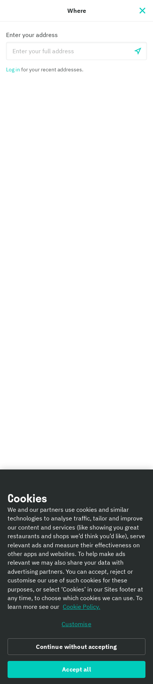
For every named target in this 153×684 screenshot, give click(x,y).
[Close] (142, 10)
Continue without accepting (76, 646)
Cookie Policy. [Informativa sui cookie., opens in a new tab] (81, 606)
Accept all (76, 669)
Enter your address (32, 35)
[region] (76, 576)
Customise (76, 624)
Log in (13, 69)
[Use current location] (138, 51)
